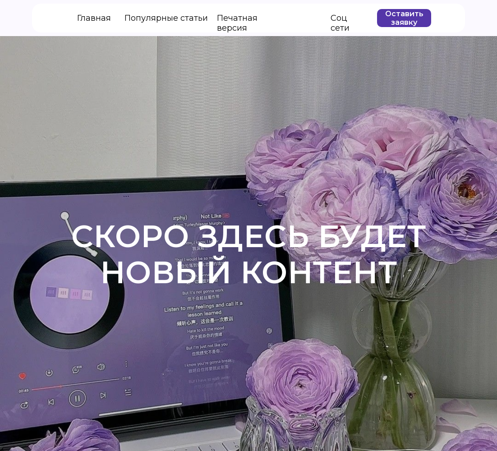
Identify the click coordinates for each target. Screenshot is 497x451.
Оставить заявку (404, 18)
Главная (94, 18)
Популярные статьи (166, 18)
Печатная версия (237, 23)
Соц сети (340, 23)
